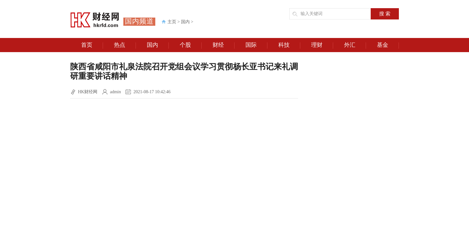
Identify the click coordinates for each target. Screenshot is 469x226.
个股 (191, 45)
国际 (256, 45)
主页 (172, 21)
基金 (388, 45)
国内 (185, 21)
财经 (224, 45)
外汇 (355, 45)
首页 (92, 45)
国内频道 (139, 21)
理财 (322, 45)
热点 (125, 45)
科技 (289, 45)
